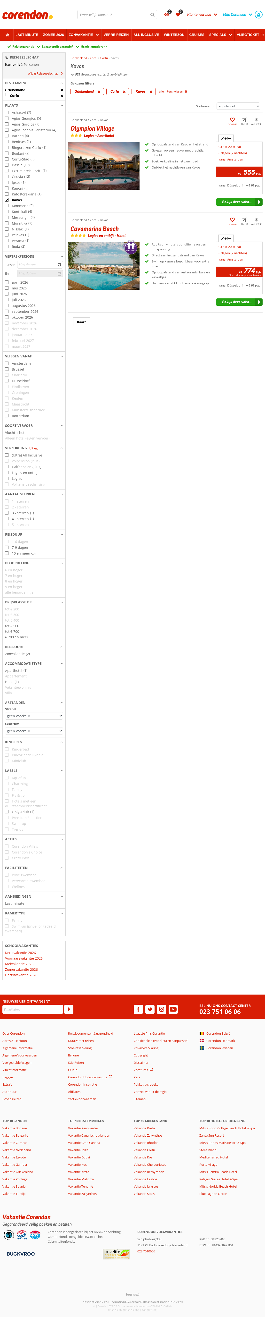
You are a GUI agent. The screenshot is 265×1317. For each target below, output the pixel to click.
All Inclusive (146, 35)
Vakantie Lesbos (145, 1179)
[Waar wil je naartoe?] (117, 14)
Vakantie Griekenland (17, 1172)
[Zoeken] (152, 14)
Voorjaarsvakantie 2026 (24, 958)
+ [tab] (226, 138)
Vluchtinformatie (14, 1070)
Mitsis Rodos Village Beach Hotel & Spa (227, 1128)
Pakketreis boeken (147, 1084)
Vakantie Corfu (144, 1150)
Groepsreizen (12, 1099)
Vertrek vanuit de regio (150, 1091)
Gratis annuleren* (94, 46)
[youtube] (173, 1009)
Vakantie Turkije (13, 1193)
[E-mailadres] (32, 1009)
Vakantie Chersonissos (150, 1164)
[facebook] (138, 1009)
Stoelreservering (80, 1048)
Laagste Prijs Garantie (149, 1033)
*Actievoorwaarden (82, 1099)
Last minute (27, 35)
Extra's (7, 1084)
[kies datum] (40, 265)
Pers (137, 1077)
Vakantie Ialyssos (146, 1186)
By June (73, 1055)
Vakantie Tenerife (80, 1186)
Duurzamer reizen (81, 1040)
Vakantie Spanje (13, 1186)
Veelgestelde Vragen (16, 1062)
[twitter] (150, 1009)
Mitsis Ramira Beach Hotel (218, 1172)
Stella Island (208, 1150)
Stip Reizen (76, 1062)
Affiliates (74, 1091)
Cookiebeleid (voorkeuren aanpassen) (161, 1040)
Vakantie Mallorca (81, 1179)
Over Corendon (13, 1033)
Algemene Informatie (17, 1048)
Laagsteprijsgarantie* (57, 46)
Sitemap (140, 1099)
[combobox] (117, 14)
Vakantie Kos (77, 1164)
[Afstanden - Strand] (34, 716)
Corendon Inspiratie (82, 1084)
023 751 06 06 (220, 1011)
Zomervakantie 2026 (21, 969)
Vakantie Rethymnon (149, 1172)
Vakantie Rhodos (146, 1142)
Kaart (81, 322)
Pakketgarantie (23, 46)
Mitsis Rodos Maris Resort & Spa (222, 1142)
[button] (34, 83)
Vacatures (141, 1070)
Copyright (141, 1055)
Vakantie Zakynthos (82, 1193)
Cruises (196, 35)
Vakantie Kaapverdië (83, 1128)
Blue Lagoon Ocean (213, 1193)
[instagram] (161, 1009)
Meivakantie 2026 (19, 964)
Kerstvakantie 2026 (20, 952)
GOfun (73, 1070)
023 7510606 (146, 1251)
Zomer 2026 (53, 35)
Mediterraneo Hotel (213, 1157)
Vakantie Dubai (79, 1157)
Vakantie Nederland (16, 1150)
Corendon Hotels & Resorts (87, 1077)
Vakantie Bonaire (14, 1128)
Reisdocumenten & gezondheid (90, 1033)
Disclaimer (141, 1062)
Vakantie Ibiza (78, 1150)
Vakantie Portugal (15, 1179)
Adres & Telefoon (14, 1040)
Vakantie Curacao (15, 1142)
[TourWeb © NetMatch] (132, 1294)
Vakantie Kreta (78, 1172)
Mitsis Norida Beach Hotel (218, 1186)
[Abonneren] (68, 1009)
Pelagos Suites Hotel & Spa (218, 1179)
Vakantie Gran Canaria (84, 1142)
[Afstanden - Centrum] (34, 731)
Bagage (7, 1077)
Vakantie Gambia (14, 1164)
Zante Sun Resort (211, 1135)
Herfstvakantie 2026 (21, 975)
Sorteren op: (205, 106)
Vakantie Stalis (144, 1193)
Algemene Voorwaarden (19, 1055)
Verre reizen (116, 35)
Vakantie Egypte (14, 1157)
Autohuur (9, 1091)
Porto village (208, 1164)
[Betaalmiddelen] (20, 1253)
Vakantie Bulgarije (15, 1135)
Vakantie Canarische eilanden (89, 1135)
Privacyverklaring (146, 1048)
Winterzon (174, 35)
